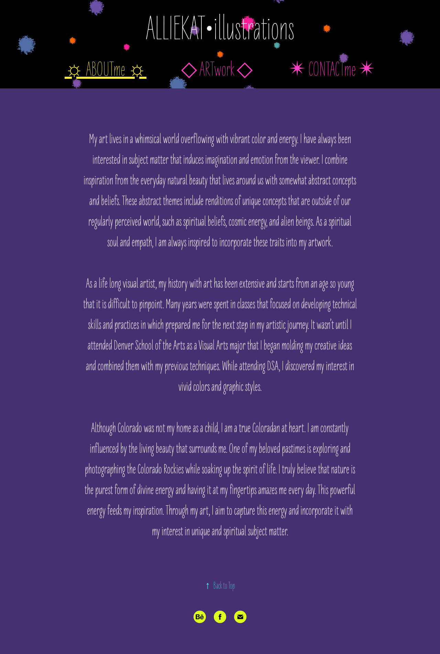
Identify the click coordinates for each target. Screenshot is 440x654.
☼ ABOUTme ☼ (105, 69)
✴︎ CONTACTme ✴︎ (332, 69)
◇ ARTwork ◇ (217, 69)
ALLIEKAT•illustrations (220, 29)
